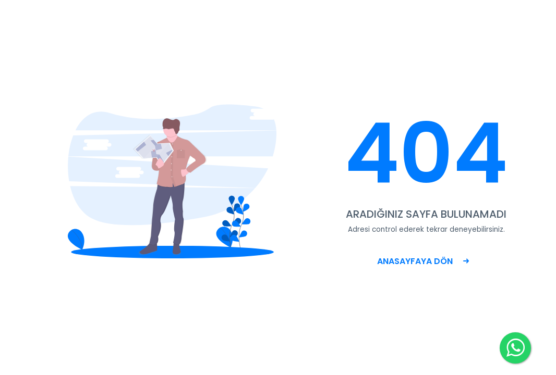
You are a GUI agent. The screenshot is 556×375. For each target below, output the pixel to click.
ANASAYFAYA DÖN (423, 261)
